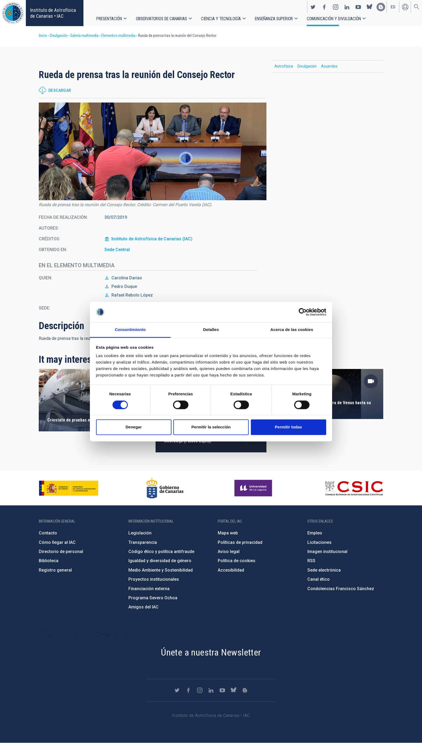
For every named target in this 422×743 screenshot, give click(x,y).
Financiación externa (149, 588)
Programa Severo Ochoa (152, 597)
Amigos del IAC (143, 607)
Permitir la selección (211, 427)
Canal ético (318, 579)
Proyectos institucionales (153, 579)
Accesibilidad (231, 570)
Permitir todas (288, 427)
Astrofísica (284, 66)
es (393, 7)
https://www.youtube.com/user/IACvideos (358, 7)
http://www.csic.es (353, 488)
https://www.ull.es (254, 488)
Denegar (133, 427)
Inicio (43, 35)
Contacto (48, 533)
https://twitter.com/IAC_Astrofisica (313, 7)
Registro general (55, 570)
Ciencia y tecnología (221, 18)
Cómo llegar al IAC (57, 542)
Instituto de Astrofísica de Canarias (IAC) (151, 238)
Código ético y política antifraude (161, 551)
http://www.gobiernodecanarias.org (165, 488)
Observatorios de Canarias (161, 18)
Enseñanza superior (274, 18)
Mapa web (228, 533)
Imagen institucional (327, 551)
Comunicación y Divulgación (334, 18)
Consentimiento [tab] (130, 330)
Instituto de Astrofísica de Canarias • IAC (53, 13)
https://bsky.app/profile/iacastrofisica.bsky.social (369, 7)
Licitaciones (319, 542)
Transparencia (142, 542)
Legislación (140, 533)
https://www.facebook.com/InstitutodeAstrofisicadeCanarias (324, 7)
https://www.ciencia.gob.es (69, 488)
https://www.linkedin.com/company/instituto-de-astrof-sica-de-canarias (347, 7)
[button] (152, 151)
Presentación (109, 18)
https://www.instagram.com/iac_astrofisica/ (335, 7)
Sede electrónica (324, 570)
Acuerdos (329, 66)
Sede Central (117, 249)
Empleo (314, 533)
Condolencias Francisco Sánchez (340, 588)
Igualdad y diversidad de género (159, 560)
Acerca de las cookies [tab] (291, 330)
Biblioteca (48, 560)
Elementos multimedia (118, 35)
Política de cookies (236, 560)
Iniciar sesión (405, 7)
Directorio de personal (61, 551)
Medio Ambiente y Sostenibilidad (160, 570)
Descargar (59, 90)
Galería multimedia (84, 35)
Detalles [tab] (211, 330)
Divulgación (59, 35)
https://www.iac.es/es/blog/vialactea (380, 7)
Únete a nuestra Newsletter (211, 652)
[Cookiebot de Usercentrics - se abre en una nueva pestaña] (302, 312)
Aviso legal (229, 551)
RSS (311, 560)
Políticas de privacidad (240, 542)
